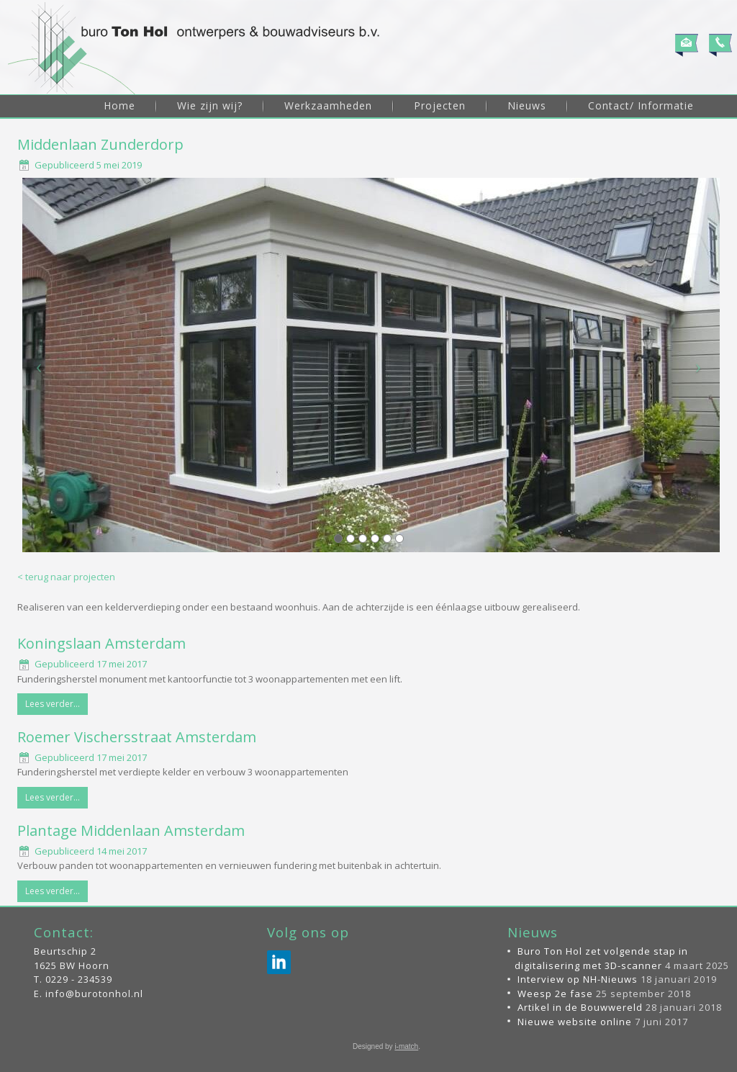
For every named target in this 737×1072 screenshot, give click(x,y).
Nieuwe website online (574, 1021)
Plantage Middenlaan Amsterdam (131, 830)
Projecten (440, 105)
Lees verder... (52, 704)
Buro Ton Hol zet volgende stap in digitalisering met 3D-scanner (601, 958)
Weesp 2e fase (555, 993)
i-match (406, 1046)
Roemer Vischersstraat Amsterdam (136, 737)
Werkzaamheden (328, 105)
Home (119, 105)
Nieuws (526, 105)
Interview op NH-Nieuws (577, 979)
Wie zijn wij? (210, 105)
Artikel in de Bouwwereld (580, 1007)
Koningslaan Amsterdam (101, 643)
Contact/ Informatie (641, 105)
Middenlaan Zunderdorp (100, 144)
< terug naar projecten (66, 576)
